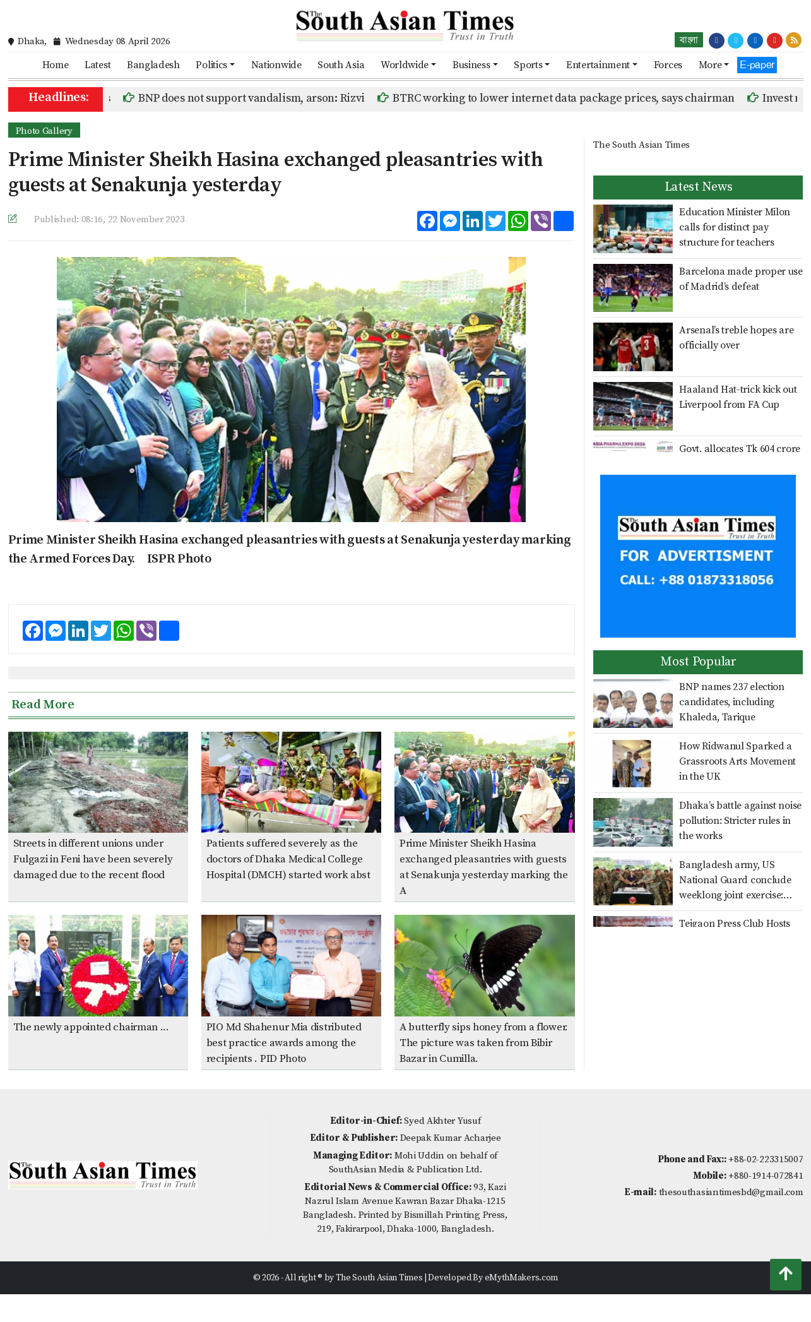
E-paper (757, 64)
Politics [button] (211, 65)
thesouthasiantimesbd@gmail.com (731, 1192)
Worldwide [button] (405, 65)
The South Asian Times (641, 145)
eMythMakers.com (522, 1277)
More (710, 65)
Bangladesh (153, 65)
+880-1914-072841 (765, 1176)
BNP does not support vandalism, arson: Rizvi (260, 98)
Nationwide (276, 65)
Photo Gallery (44, 131)
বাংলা (689, 39)
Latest (97, 65)
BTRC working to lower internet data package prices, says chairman (571, 98)
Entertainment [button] (598, 65)
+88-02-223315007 (765, 1159)
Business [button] (471, 65)
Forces (668, 65)
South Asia (340, 65)
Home (55, 65)
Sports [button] (528, 65)
